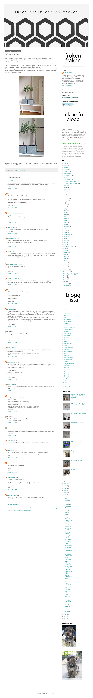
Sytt (64, 260)
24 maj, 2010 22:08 (12, 501)
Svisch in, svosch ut (68, 558)
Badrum (65, 165)
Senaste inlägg (9, 508)
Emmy (65, 325)
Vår (64, 281)
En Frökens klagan (68, 542)
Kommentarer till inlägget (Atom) (22, 510)
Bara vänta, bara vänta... (68, 593)
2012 (65, 490)
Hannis (9, 396)
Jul (64, 203)
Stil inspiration (67, 381)
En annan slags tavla (76, 432)
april (66, 604)
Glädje (65, 193)
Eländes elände (67, 175)
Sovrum (65, 256)
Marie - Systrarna (11, 495)
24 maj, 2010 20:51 (12, 490)
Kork (64, 209)
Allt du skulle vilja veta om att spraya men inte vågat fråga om (78, 396)
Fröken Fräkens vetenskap (70, 183)
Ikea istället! (68, 526)
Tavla (64, 264)
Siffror (65, 244)
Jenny (8, 290)
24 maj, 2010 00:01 (12, 390)
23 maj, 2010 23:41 (12, 379)
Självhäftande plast (68, 246)
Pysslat (23, 170)
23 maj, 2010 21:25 (12, 222)
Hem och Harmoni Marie (13, 213)
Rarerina (65, 379)
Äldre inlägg (54, 508)
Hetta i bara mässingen (77, 460)
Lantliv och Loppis (12, 362)
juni (66, 514)
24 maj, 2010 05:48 (12, 411)
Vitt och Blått (10, 384)
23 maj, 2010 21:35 (12, 233)
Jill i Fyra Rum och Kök (13, 264)
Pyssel (65, 232)
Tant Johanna (66, 383)
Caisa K (65, 317)
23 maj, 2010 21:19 (12, 208)
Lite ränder (67, 587)
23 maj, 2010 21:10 (12, 188)
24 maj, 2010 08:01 (12, 435)
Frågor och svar (67, 179)
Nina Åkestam (67, 365)
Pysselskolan (66, 234)
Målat (16, 170)
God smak (67, 589)
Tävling (65, 268)
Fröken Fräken (68, 72)
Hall (64, 195)
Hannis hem (66, 335)
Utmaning (65, 270)
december (67, 497)
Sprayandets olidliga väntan (78, 413)
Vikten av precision (68, 601)
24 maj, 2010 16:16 (12, 445)
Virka (64, 280)
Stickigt (73, 469)
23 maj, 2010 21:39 (12, 246)
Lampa (65, 214)
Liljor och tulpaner (68, 351)
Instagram (66, 201)
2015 (65, 483)
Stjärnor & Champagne (13, 278)
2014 (65, 486)
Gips (64, 191)
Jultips (65, 205)
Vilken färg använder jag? (70, 274)
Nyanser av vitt (11, 440)
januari (67, 611)
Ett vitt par (67, 524)
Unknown (9, 251)
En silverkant (68, 539)
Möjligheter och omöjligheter (68, 550)
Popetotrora (66, 369)
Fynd (64, 187)
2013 (65, 488)
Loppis (65, 218)
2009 (65, 614)
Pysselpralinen (67, 371)
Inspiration (66, 199)
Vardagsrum (66, 272)
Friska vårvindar (68, 584)
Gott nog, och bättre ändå (68, 555)
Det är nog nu (68, 579)
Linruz (8, 428)
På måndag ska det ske (77, 422)
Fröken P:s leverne (68, 329)
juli (66, 512)
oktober (67, 504)
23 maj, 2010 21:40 (12, 259)
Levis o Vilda (10, 181)
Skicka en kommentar (13, 504)
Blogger (52, 693)
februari (67, 609)
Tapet (64, 262)
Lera (64, 216)
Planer (65, 230)
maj (66, 517)
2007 (65, 618)
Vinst (64, 276)
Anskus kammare (67, 314)
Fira (64, 177)
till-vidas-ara (10, 309)
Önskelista (66, 285)
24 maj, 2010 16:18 (12, 457)
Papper (65, 228)
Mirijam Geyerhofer (68, 357)
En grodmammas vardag (69, 327)
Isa (64, 339)
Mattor (65, 220)
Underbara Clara (67, 387)
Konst (64, 207)
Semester (65, 242)
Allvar (64, 163)
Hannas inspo (67, 333)
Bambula (65, 315)
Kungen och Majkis (68, 347)
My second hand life (68, 363)
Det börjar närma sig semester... (76, 442)
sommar (65, 252)
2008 (65, 616)
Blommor (12, 170)
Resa (64, 240)
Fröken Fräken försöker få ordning (68, 520)
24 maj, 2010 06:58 (12, 422)
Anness (65, 312)
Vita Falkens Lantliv (12, 238)
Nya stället (66, 226)
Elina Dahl (66, 323)
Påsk (64, 238)
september (68, 506)
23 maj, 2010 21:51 (12, 304)
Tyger (64, 266)
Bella (8, 194)
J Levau (65, 341)
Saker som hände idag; (68, 576)
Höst (64, 197)
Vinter (64, 278)
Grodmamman (11, 450)
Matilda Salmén (67, 355)
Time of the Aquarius (68, 385)
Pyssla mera (66, 373)
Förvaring (65, 189)
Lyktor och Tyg (11, 227)
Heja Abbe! (66, 337)
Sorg (64, 254)
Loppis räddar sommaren (77, 451)
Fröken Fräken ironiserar (69, 181)
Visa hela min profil (67, 85)
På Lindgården (67, 377)
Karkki (65, 345)
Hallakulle (65, 331)
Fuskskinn (66, 185)
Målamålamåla (68, 545)
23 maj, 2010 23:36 (12, 357)
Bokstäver (66, 171)
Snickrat (65, 250)
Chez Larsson (67, 319)
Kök (64, 212)
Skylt (64, 248)
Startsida (32, 508)
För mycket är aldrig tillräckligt (68, 568)
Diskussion (66, 173)
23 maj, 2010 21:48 (12, 273)
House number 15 (12, 477)
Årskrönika (66, 284)
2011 (65, 492)
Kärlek (65, 210)
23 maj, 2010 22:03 (12, 326)
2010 (65, 495)
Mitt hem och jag (67, 359)
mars (66, 606)
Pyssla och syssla (68, 375)
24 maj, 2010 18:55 (12, 472)
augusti (67, 510)
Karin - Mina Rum (12, 347)
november (67, 500)
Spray (64, 258)
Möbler (19, 170)
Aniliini (65, 310)
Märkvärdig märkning (68, 529)
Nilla (8, 463)
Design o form (67, 321)
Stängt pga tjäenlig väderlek (68, 563)
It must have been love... (68, 533)
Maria (64, 353)
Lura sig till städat (67, 536)
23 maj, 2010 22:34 (12, 342)
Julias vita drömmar (68, 343)
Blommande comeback (68, 597)
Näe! (66, 581)
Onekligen (66, 367)
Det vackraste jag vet (68, 572)
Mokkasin (65, 361)
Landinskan (66, 349)
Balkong (65, 167)
